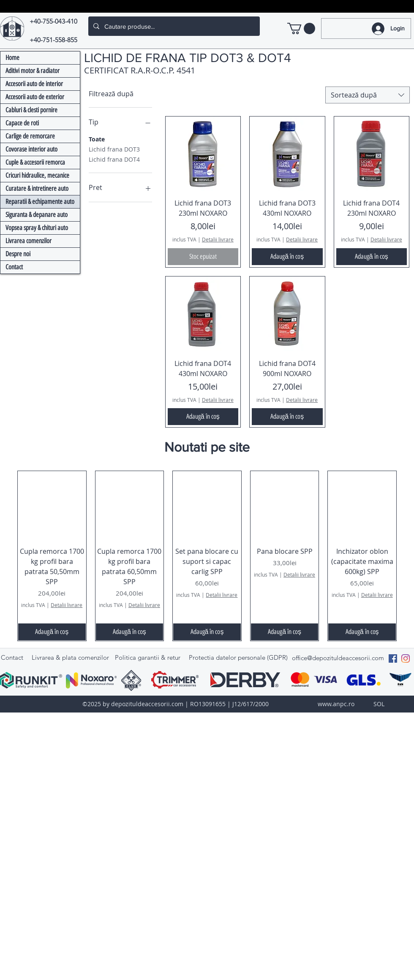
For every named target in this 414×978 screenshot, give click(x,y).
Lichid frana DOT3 (114, 148)
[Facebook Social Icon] (393, 658)
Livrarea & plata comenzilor (70, 657)
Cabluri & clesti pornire (31, 110)
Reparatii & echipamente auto (39, 202)
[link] (301, 28)
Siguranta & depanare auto (36, 215)
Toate (97, 138)
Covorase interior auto (31, 149)
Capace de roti (22, 123)
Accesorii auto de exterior (34, 97)
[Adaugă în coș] (287, 256)
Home (12, 58)
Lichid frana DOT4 (114, 158)
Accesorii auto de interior (34, 84)
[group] (207, 556)
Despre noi (17, 254)
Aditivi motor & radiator (32, 71)
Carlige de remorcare (30, 136)
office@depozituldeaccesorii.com (338, 658)
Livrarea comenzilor (28, 241)
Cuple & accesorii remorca (35, 162)
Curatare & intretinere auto (36, 188)
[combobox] (367, 95)
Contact (14, 267)
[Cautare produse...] (173, 26)
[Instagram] (405, 658)
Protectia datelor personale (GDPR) (238, 657)
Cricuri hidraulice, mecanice (37, 175)
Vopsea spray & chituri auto (36, 228)
